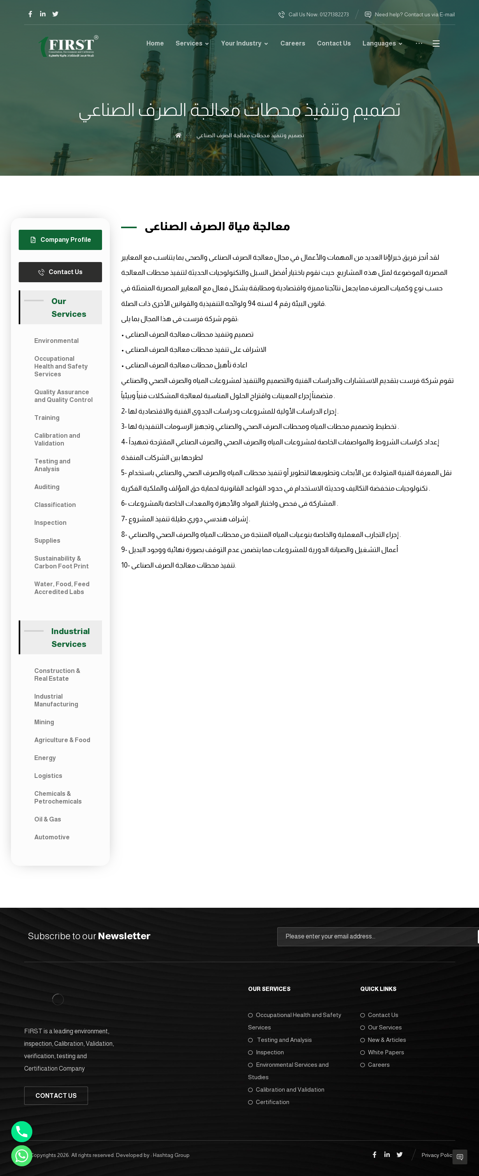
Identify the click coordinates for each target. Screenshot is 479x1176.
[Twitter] (55, 14)
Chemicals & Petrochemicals (58, 797)
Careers (375, 1064)
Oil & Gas (47, 819)
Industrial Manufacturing (56, 700)
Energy (45, 758)
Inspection (50, 522)
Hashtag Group (171, 1155)
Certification (268, 1102)
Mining (44, 722)
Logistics (48, 775)
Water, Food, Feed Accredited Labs (62, 588)
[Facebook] (30, 14)
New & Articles (383, 1039)
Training (47, 417)
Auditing (47, 487)
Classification (55, 505)
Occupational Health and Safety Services (61, 366)
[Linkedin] (43, 14)
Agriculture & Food (62, 740)
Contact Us (379, 1015)
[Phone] (21, 1131)
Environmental (56, 340)
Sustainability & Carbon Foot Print (61, 562)
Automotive (52, 837)
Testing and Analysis (52, 465)
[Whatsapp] (21, 1155)
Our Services (381, 1027)
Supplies (47, 540)
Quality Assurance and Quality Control (63, 396)
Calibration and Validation (57, 439)
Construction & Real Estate (57, 675)
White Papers (382, 1052)
